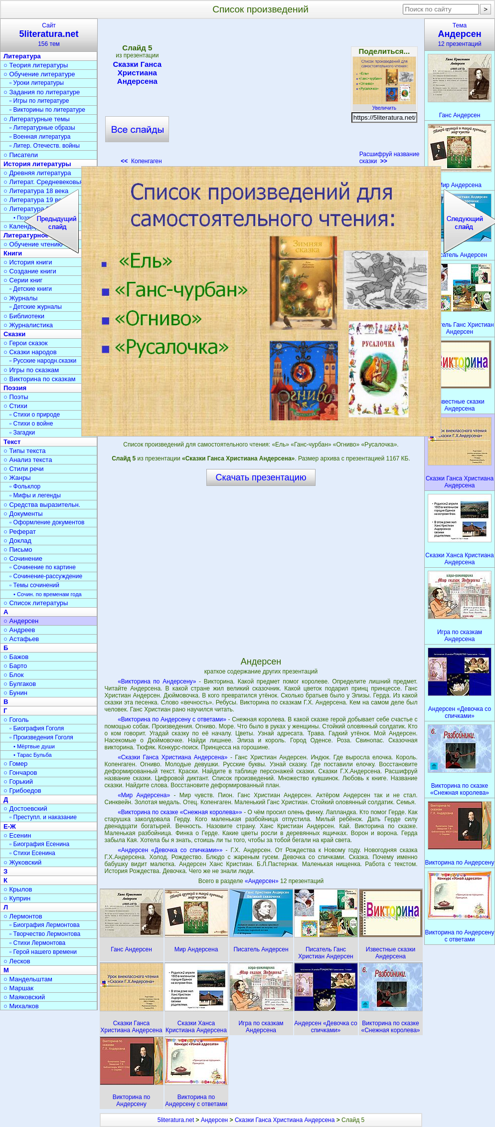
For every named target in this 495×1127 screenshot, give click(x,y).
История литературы (37, 164)
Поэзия (14, 388)
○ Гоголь (16, 719)
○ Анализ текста (27, 459)
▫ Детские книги (30, 288)
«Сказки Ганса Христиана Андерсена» (172, 757)
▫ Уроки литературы (36, 82)
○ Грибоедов (22, 790)
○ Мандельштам (27, 979)
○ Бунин (15, 692)
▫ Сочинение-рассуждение (45, 576)
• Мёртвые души (34, 746)
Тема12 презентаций (460, 34)
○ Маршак (18, 988)
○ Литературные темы (36, 119)
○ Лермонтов (22, 916)
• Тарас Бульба (32, 755)
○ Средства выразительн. (41, 504)
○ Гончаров (20, 772)
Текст (11, 442)
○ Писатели (20, 155)
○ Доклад (17, 540)
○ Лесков (16, 961)
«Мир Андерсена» (144, 795)
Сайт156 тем (48, 34)
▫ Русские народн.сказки (42, 360)
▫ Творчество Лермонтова (44, 933)
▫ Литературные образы (42, 127)
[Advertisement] (260, 95)
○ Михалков (21, 1006)
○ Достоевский (25, 808)
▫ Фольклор (24, 486)
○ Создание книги (29, 271)
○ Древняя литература (37, 173)
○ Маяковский (24, 997)
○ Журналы (20, 298)
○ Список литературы (35, 603)
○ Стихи (15, 406)
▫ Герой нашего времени (43, 951)
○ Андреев (19, 630)
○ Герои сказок (25, 343)
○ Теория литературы (35, 65)
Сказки (14, 334)
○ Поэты (15, 397)
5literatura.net (176, 1120)
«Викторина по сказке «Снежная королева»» (180, 812)
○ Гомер (15, 763)
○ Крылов (17, 889)
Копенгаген (141, 161)
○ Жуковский (22, 862)
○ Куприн (16, 898)
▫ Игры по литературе (39, 100)
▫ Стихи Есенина (32, 853)
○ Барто (15, 666)
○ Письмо (17, 549)
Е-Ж (9, 826)
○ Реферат (19, 531)
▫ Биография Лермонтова (44, 924)
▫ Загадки (22, 432)
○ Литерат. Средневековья (43, 182)
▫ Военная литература (39, 136)
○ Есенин (17, 835)
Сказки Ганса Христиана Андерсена (137, 72)
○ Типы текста (24, 450)
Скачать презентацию (261, 477)
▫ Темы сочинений (34, 585)
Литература (22, 56)
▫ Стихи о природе (34, 414)
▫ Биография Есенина (39, 844)
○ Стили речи (23, 468)
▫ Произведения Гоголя (41, 737)
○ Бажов (15, 657)
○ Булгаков (19, 683)
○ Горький (18, 781)
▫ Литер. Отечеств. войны (44, 145)
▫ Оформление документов (46, 522)
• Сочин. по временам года (47, 594)
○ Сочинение (22, 558)
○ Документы (22, 513)
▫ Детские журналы (35, 306)
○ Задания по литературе (41, 92)
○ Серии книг (22, 280)
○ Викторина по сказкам (39, 379)
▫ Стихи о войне (31, 423)
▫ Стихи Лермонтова (37, 942)
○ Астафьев (21, 639)
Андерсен (214, 1120)
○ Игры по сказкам (31, 370)
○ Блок (13, 674)
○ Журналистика (28, 325)
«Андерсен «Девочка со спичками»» (170, 850)
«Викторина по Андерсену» (157, 681)
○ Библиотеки (23, 316)
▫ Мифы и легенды (35, 495)
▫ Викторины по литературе (47, 109)
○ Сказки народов (30, 352)
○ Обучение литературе (39, 74)
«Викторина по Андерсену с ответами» (172, 719)
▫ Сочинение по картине (42, 567)
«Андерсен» (262, 881)
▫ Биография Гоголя (36, 728)
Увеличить (384, 105)
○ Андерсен (20, 621)
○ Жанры (17, 477)
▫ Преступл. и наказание (43, 817)
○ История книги (27, 262)
